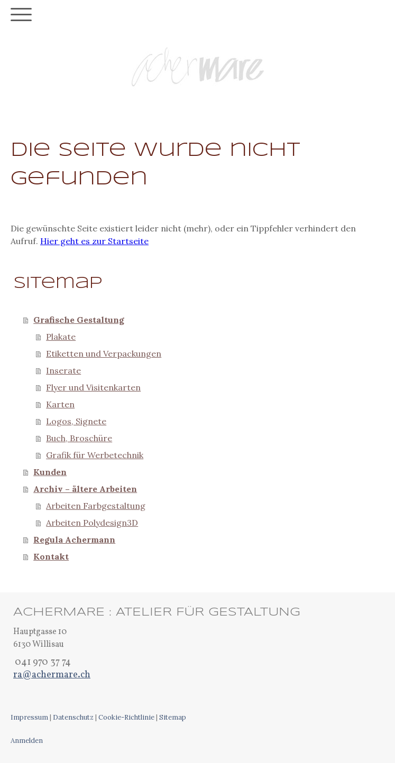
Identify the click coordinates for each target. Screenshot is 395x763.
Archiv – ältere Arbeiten (85, 488)
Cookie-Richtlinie (126, 717)
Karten (60, 404)
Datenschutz (73, 717)
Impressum (29, 717)
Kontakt (51, 556)
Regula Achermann (74, 539)
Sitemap (172, 717)
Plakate (61, 336)
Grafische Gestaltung (78, 319)
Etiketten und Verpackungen (103, 353)
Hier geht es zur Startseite (94, 241)
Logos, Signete (76, 421)
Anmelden (27, 740)
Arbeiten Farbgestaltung (95, 505)
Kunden (50, 472)
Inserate (63, 370)
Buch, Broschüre (79, 438)
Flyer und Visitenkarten (93, 387)
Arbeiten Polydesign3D (92, 522)
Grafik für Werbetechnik (94, 455)
